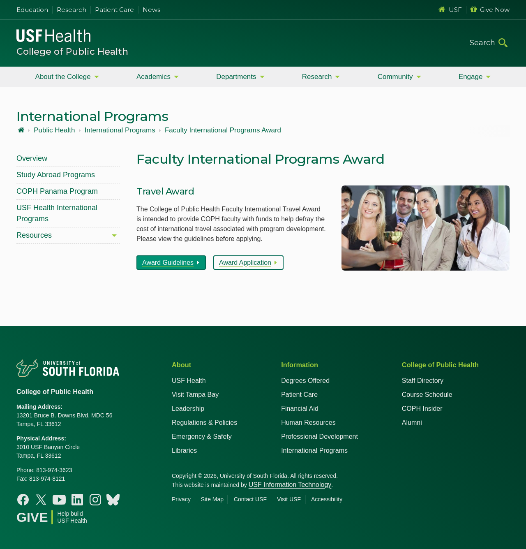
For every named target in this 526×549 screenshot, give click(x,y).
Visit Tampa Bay (195, 394)
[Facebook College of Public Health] (23, 499)
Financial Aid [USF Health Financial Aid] (299, 408)
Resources (34, 235)
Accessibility (326, 499)
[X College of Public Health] (41, 499)
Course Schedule (427, 394)
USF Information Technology (290, 484)
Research (71, 10)
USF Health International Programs (56, 213)
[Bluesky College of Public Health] (113, 499)
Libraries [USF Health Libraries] (184, 450)
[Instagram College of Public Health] (95, 499)
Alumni (412, 422)
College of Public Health (72, 51)
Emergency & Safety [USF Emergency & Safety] (202, 436)
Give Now (490, 10)
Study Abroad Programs (55, 175)
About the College (63, 77)
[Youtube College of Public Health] (59, 499)
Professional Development (319, 436)
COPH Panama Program (57, 191)
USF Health (189, 380)
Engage (471, 77)
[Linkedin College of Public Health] (77, 499)
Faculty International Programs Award (223, 130)
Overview (31, 158)
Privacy (181, 499)
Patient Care (114, 10)
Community (395, 77)
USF (450, 10)
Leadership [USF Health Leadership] (188, 408)
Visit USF (289, 499)
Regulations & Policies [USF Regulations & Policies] (204, 422)
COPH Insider (422, 408)
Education (32, 10)
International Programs (120, 130)
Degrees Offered (305, 380)
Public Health (54, 130)
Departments (236, 77)
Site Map (212, 499)
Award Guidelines (168, 262)
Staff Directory (422, 380)
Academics (153, 77)
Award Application (245, 262)
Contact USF (250, 499)
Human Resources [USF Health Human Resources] (308, 422)
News (151, 10)
